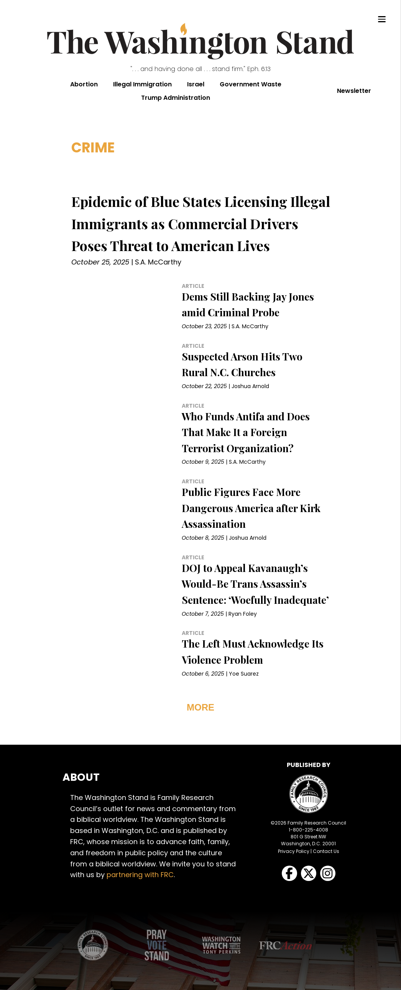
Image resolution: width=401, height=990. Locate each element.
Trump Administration (175, 97)
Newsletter (354, 90)
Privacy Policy (293, 851)
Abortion (84, 84)
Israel (195, 84)
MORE (200, 707)
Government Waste (250, 84)
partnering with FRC (140, 874)
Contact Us (326, 851)
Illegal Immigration (142, 84)
